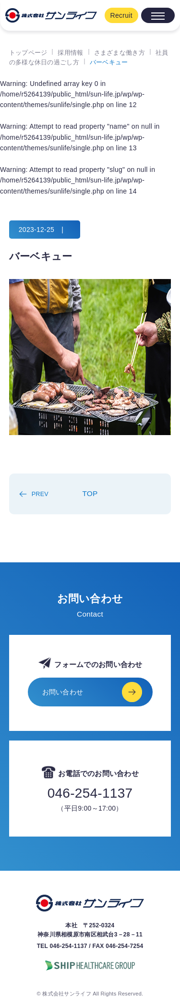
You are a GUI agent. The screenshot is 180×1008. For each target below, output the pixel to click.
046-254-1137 (90, 793)
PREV (40, 494)
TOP (89, 493)
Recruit (121, 15)
